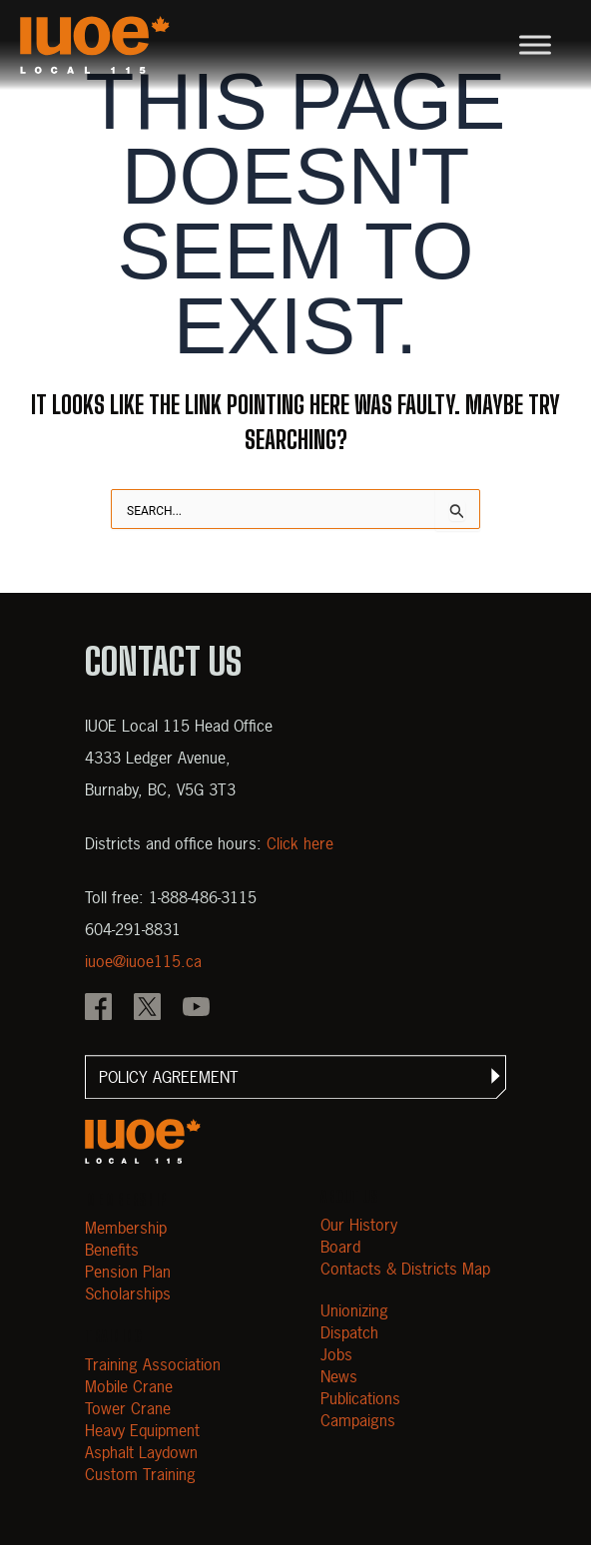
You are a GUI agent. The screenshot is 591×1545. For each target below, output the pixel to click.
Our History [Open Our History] (358, 1225)
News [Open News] (338, 1376)
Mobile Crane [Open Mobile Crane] (129, 1386)
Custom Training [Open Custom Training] (140, 1474)
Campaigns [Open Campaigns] (357, 1420)
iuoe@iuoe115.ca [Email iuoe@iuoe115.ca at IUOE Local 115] (143, 961)
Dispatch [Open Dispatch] (349, 1332)
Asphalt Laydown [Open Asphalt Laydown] (141, 1452)
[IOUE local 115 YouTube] (196, 1009)
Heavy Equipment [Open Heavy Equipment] (142, 1430)
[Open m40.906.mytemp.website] (143, 1141)
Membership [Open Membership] (126, 1228)
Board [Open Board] (340, 1247)
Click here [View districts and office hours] (300, 843)
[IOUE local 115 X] (147, 1009)
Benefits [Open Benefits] (112, 1250)
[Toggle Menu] (535, 44)
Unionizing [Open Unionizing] (354, 1310)
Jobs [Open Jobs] (336, 1354)
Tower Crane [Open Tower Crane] (128, 1408)
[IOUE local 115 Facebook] (98, 1009)
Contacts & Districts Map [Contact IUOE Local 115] (405, 1269)
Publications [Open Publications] (360, 1398)
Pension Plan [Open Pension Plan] (128, 1272)
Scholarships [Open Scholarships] (128, 1293)
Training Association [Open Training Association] (153, 1364)
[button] (295, 1077)
